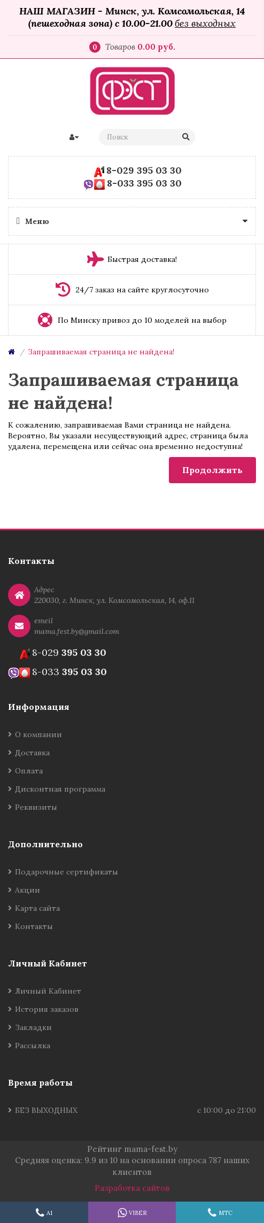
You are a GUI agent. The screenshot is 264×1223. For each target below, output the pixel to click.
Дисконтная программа (60, 789)
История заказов (47, 1009)
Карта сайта (37, 908)
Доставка (32, 752)
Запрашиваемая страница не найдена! (101, 352)
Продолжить (212, 470)
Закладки (33, 1027)
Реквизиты (36, 807)
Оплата (29, 771)
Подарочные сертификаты (66, 872)
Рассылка (32, 1045)
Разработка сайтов (132, 1188)
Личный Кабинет (48, 991)
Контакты (34, 926)
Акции (27, 890)
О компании (38, 734)
